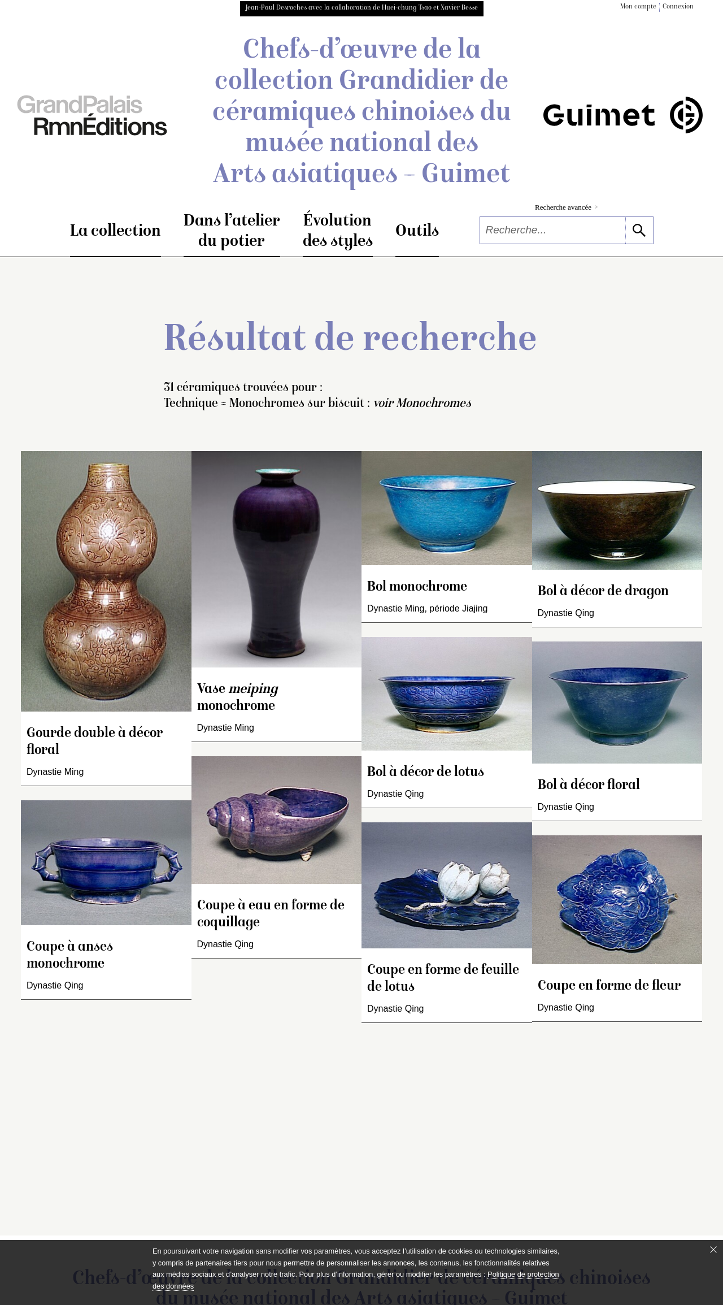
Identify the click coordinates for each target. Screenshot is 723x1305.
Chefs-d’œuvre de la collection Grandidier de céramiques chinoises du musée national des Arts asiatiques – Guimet (361, 113)
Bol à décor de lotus (425, 773)
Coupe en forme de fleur (609, 986)
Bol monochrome (417, 587)
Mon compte (638, 7)
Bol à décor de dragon (603, 592)
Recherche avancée (566, 207)
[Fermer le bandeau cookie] (713, 1249)
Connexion (678, 7)
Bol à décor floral (589, 786)
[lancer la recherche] (639, 230)
